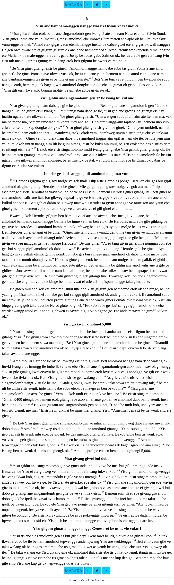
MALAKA (73, 4)
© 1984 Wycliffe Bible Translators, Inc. (87, 580)
